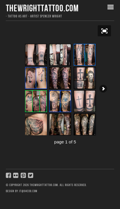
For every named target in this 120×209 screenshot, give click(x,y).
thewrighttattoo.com (42, 8)
